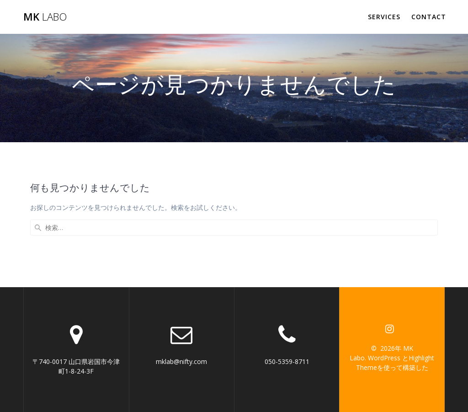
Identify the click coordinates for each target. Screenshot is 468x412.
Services (384, 16)
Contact (428, 16)
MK (45, 17)
